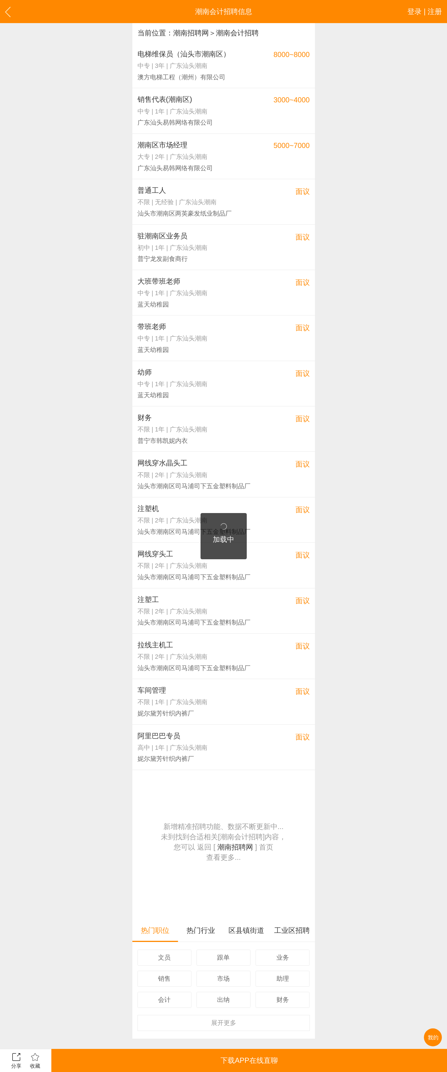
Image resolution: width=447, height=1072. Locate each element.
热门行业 (201, 930)
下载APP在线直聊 (249, 1060)
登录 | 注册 (424, 11)
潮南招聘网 (191, 33)
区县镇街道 (246, 930)
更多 (223, 1022)
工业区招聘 (292, 930)
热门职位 (155, 930)
